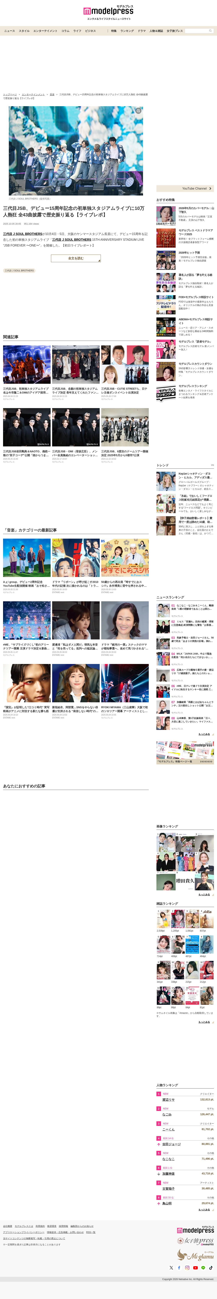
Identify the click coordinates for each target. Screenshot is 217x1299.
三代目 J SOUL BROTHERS (22, 234)
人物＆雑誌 (156, 30)
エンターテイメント (45, 30)
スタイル (24, 30)
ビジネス (90, 30)
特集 (114, 30)
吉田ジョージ (171, 1144)
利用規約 (40, 1226)
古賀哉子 (168, 1188)
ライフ (77, 30)
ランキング (127, 30)
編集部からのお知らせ (82, 1226)
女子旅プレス (175, 30)
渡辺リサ (168, 1099)
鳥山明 (167, 1203)
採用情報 (63, 1226)
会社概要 (7, 1226)
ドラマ (142, 30)
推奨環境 (51, 1226)
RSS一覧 (91, 1232)
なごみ (167, 1114)
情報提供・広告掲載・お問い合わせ (65, 1232)
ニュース (9, 30)
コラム (65, 30)
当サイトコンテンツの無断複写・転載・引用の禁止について (34, 1238)
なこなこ (168, 1159)
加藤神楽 (168, 1173)
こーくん (168, 1129)
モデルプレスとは (24, 1226)
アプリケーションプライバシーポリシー (23, 1232)
